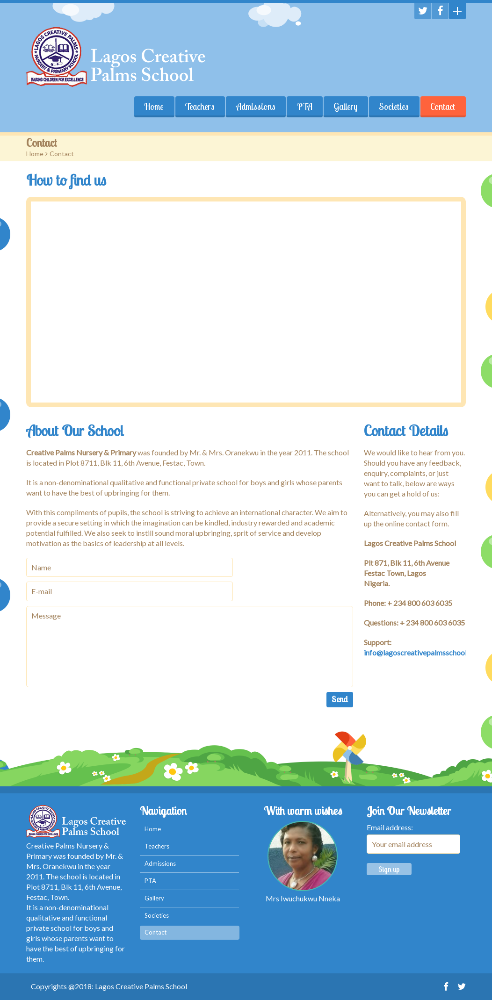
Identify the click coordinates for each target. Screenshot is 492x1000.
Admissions (255, 106)
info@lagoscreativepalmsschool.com (423, 652)
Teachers (199, 106)
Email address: (390, 827)
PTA (304, 106)
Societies (394, 106)
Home (153, 106)
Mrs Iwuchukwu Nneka (303, 898)
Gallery (345, 106)
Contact (442, 106)
